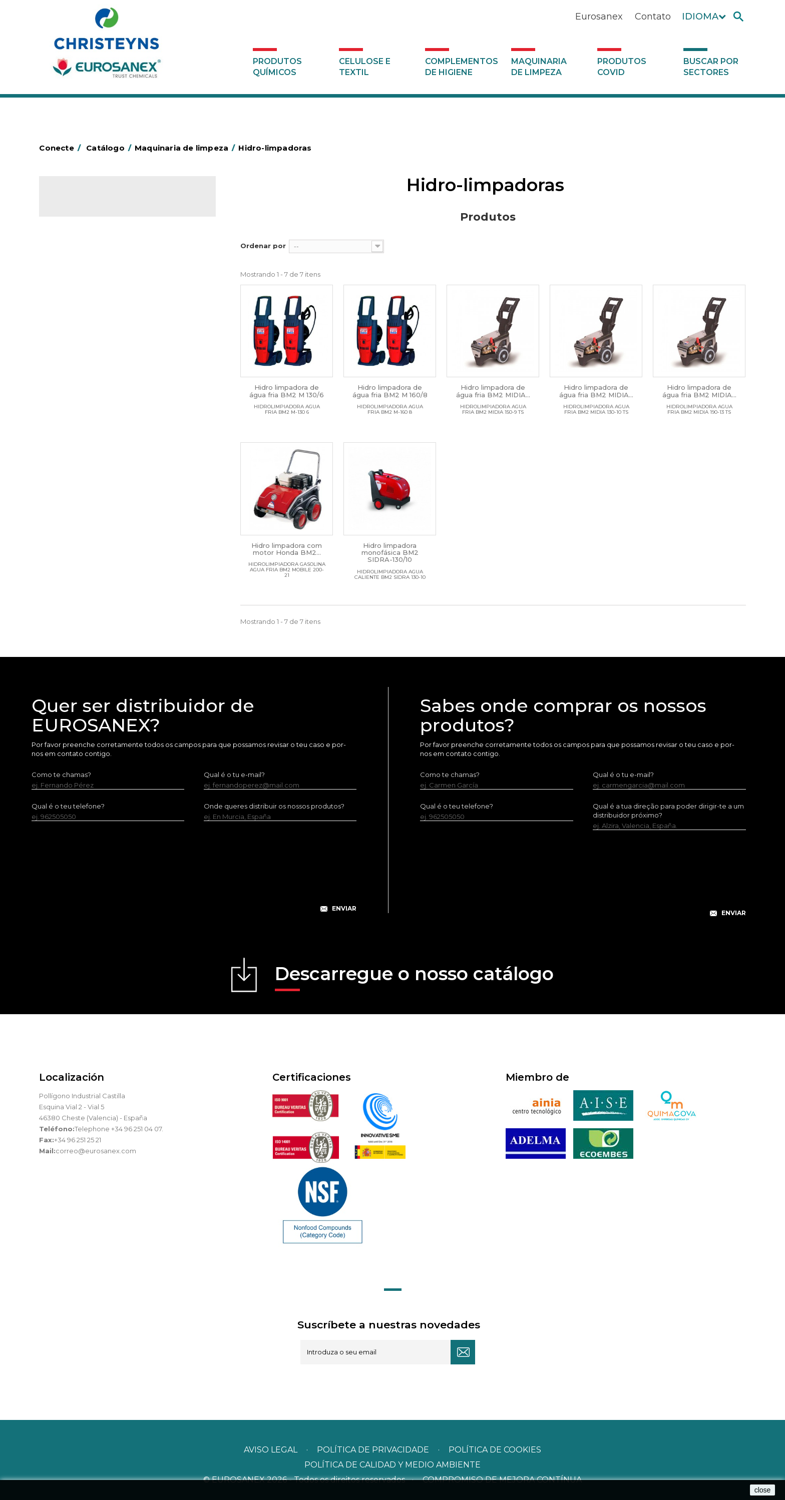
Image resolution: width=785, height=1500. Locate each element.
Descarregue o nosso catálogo (414, 977)
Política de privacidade (373, 1449)
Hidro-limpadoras (87, 318)
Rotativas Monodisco (92, 364)
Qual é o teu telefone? (68, 806)
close (762, 1490)
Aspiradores (78, 379)
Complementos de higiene (461, 67)
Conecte (61, 148)
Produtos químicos (277, 67)
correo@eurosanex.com (96, 1151)
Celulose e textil (364, 67)
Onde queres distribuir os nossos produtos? (274, 806)
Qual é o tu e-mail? (234, 775)
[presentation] (194, 874)
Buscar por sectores (710, 67)
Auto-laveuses (81, 395)
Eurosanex (599, 16)
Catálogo (86, 205)
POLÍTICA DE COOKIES (495, 1449)
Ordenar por (263, 246)
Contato (653, 16)
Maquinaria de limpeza (539, 67)
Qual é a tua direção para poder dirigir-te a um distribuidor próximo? (668, 810)
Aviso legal (270, 1449)
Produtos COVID (621, 67)
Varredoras (76, 302)
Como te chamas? (61, 775)
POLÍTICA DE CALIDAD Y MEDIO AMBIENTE (392, 1464)
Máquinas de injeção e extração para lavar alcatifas (125, 340)
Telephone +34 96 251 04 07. (119, 1129)
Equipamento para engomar (105, 287)
